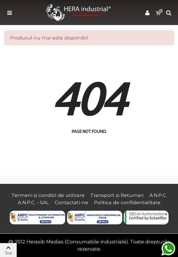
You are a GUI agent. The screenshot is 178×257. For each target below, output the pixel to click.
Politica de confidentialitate (127, 202)
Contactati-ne (71, 202)
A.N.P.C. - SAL (33, 202)
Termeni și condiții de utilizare (48, 195)
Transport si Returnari (117, 195)
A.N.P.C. (158, 195)
